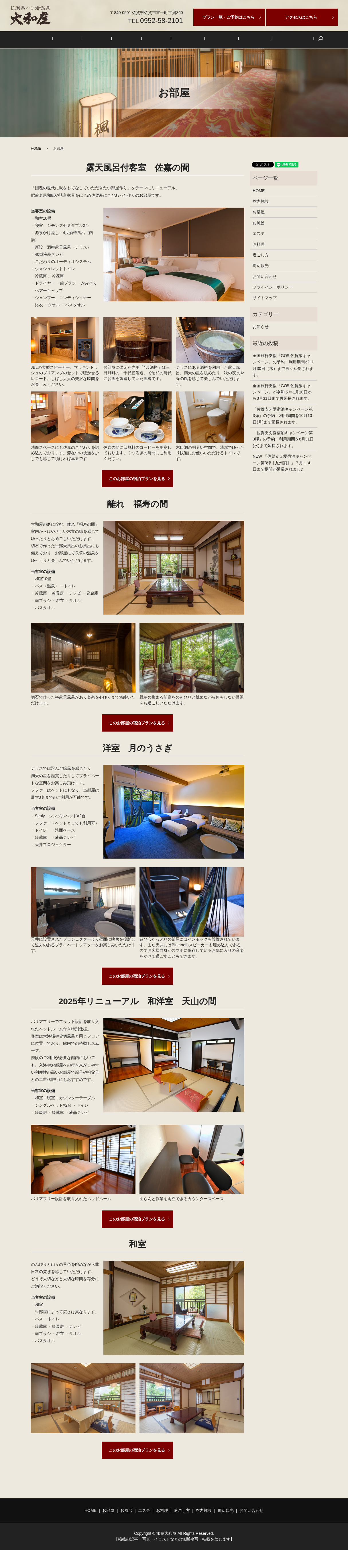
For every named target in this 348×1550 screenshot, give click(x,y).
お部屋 (92, 39)
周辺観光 (232, 39)
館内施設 (206, 39)
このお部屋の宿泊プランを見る (137, 478)
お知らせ (261, 326)
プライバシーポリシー (273, 287)
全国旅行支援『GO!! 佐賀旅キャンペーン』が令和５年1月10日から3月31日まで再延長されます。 (282, 392)
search (284, 39)
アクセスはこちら (301, 17)
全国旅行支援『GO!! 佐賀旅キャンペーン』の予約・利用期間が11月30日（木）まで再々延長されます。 (283, 365)
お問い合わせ (261, 39)
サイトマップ (265, 297)
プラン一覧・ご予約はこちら (228, 17)
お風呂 (113, 39)
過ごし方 (180, 39)
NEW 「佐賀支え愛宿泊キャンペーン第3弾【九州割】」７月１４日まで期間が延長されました (282, 462)
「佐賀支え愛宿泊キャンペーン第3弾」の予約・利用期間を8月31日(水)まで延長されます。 (283, 439)
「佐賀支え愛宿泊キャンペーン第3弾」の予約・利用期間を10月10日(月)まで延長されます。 (283, 415)
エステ (135, 39)
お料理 (157, 39)
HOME (70, 39)
